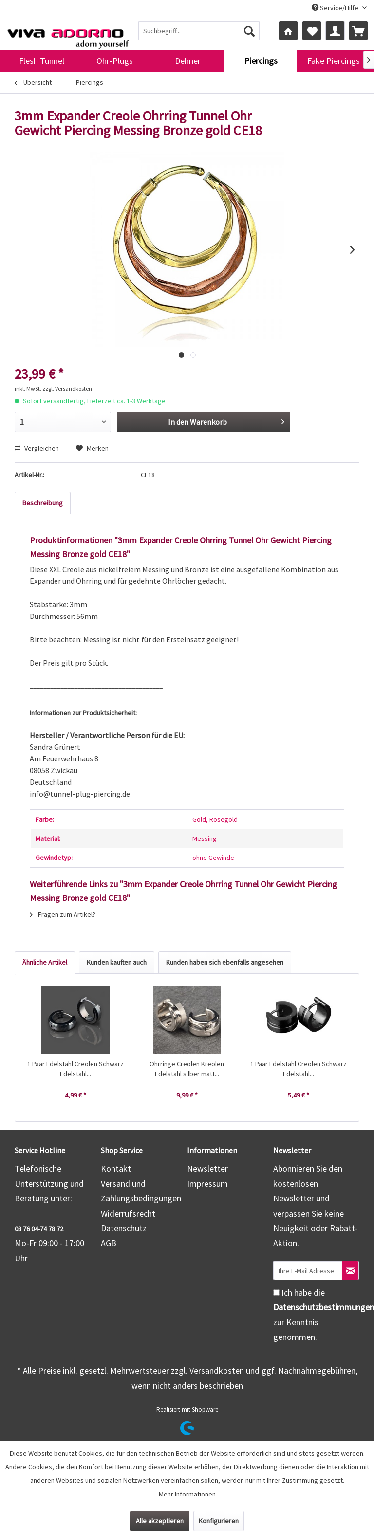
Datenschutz (124, 1228)
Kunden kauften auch (117, 962)
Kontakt (116, 1168)
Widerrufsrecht (128, 1213)
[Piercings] (260, 61)
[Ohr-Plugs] (114, 61)
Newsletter (207, 1168)
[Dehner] (187, 61)
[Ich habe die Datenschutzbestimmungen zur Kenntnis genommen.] (276, 1292)
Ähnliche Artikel (44, 962)
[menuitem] (199, 30)
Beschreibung (42, 503)
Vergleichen (37, 448)
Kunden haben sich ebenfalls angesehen (224, 962)
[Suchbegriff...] (199, 30)
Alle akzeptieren (160, 1520)
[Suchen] (249, 30)
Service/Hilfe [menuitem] (336, 7)
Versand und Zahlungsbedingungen (141, 1191)
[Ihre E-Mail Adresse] (307, 1270)
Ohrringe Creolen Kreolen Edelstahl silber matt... (187, 1068)
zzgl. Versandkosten (67, 388)
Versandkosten (216, 1370)
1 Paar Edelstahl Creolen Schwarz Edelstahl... (75, 1068)
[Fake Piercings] (333, 61)
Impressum (207, 1183)
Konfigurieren (219, 1520)
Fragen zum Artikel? (62, 914)
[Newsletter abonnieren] (350, 1270)
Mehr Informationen (187, 1494)
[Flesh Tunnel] (41, 61)
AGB (108, 1243)
